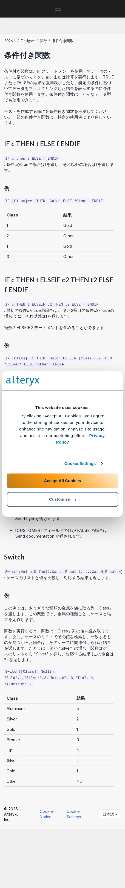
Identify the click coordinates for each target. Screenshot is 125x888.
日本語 (110, 814)
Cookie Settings (80, 463)
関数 (43, 41)
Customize (62, 499)
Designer (28, 41)
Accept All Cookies (62, 480)
